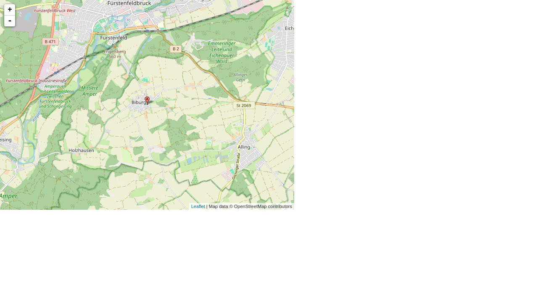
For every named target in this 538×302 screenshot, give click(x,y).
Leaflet (198, 206)
